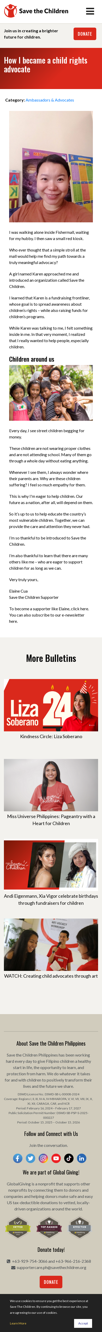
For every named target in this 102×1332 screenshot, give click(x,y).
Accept (83, 1323)
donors (75, 1190)
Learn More (18, 1323)
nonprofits (17, 1190)
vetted (69, 1202)
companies (13, 1196)
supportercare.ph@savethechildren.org (51, 1267)
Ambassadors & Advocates (50, 99)
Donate (85, 34)
